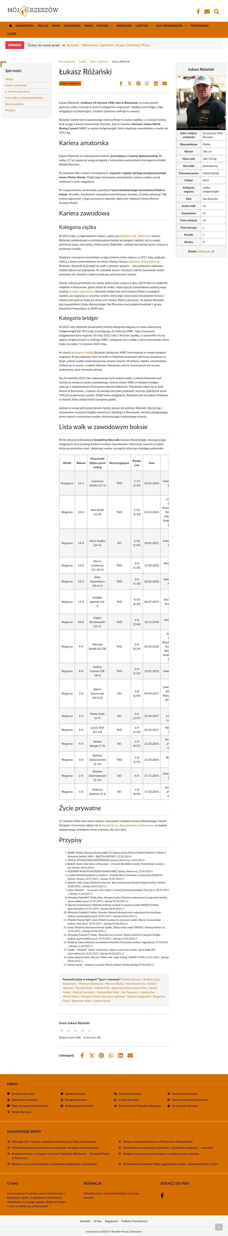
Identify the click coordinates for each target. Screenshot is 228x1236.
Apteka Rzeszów (75, 1093)
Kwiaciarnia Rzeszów (185, 1093)
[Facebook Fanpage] (197, 11)
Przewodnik (200, 25)
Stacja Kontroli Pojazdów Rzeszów (139, 1105)
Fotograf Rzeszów (76, 1099)
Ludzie (11, 33)
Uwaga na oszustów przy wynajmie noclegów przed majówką (161, 1153)
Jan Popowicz (129, 992)
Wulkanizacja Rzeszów (79, 1105)
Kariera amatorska (16, 85)
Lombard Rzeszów (129, 1093)
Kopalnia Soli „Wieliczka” (135, 235)
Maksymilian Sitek (108, 992)
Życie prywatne (14, 103)
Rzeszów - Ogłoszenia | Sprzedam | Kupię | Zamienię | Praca (108, 45)
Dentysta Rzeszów (23, 1093)
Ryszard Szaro (84, 987)
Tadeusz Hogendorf (139, 996)
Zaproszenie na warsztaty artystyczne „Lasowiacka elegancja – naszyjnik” (168, 1147)
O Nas (98, 1221)
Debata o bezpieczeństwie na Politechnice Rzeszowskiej (157, 1141)
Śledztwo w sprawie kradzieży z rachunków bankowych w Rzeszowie (54, 1164)
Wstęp (9, 79)
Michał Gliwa (71, 996)
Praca (88, 25)
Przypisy (10, 110)
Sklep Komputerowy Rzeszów (30, 1105)
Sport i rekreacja (99, 61)
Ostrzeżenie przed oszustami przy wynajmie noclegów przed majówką (55, 1147)
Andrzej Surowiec (84, 992)
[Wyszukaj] (216, 11)
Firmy (56, 25)
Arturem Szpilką (83, 352)
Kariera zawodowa (19, 91)
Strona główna (67, 61)
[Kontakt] (206, 11)
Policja (43, 25)
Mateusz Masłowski (91, 983)
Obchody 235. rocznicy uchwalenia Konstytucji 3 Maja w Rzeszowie (54, 1141)
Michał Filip (102, 987)
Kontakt (89, 1197)
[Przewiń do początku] (219, 1227)
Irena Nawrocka (135, 983)
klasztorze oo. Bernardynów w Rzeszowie (127, 825)
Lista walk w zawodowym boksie (24, 97)
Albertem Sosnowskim (142, 261)
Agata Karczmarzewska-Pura (129, 987)
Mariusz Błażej (114, 983)
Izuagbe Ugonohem (82, 291)
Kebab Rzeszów (21, 1111)
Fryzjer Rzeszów (128, 1099)
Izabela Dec (147, 992)
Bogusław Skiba (81, 1000)
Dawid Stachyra (131, 979)
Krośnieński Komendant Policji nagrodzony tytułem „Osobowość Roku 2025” (170, 1164)
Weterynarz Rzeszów (25, 1099)
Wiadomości (25, 25)
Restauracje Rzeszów (185, 1105)
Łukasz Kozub (101, 1000)
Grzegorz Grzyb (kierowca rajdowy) (103, 996)
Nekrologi (124, 25)
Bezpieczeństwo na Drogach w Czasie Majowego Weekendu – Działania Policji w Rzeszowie (60, 1156)
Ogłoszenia (72, 25)
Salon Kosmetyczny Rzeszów (190, 1099)
